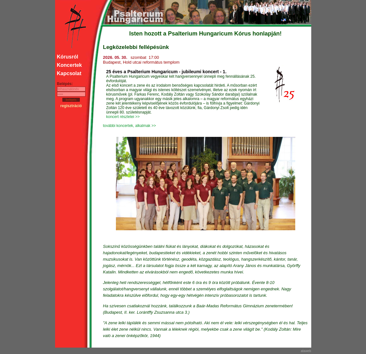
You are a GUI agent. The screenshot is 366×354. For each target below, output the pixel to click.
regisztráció (71, 106)
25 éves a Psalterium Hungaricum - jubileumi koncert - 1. (166, 71)
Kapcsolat (69, 73)
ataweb (306, 351)
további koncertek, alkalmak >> (129, 125)
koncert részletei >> (123, 116)
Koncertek (69, 65)
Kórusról (67, 56)
